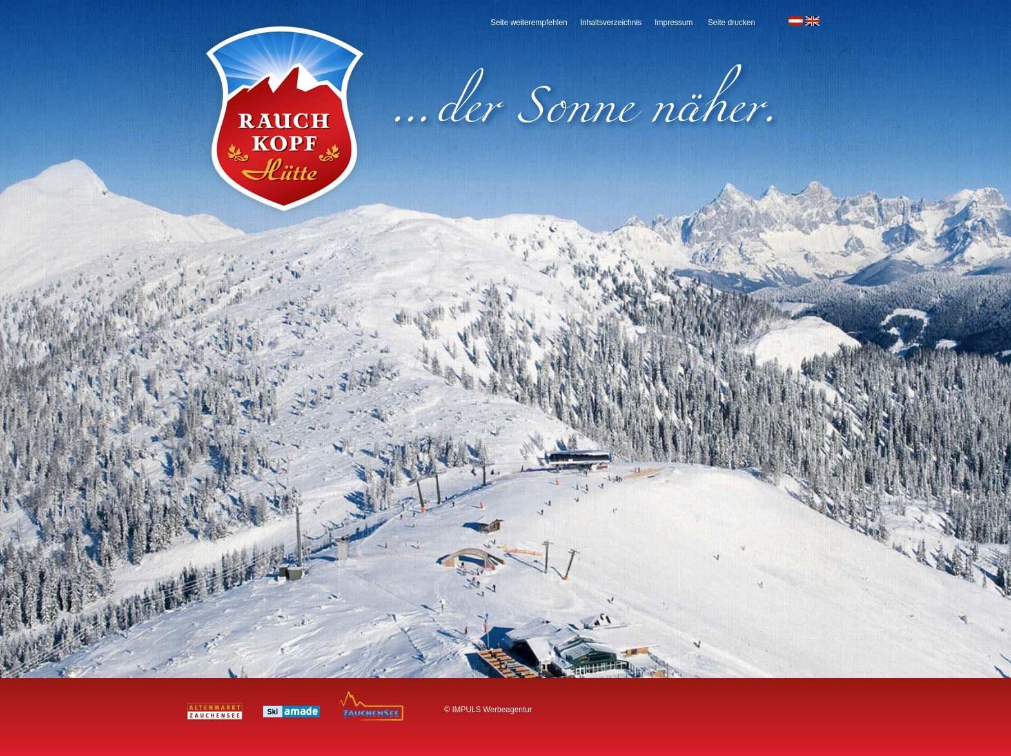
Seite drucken (731, 22)
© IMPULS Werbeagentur (488, 709)
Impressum (673, 22)
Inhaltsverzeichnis (611, 22)
